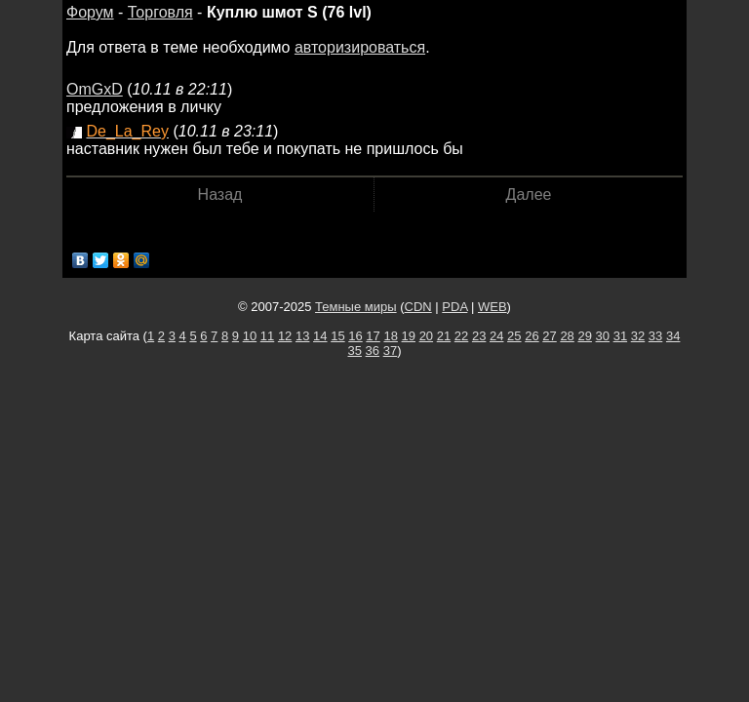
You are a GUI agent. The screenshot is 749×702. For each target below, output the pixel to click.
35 (355, 350)
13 (302, 336)
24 (496, 336)
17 (372, 336)
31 (620, 336)
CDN (418, 306)
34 (673, 336)
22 (461, 336)
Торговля (160, 12)
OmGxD (94, 89)
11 (267, 336)
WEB (492, 306)
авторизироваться (360, 47)
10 (249, 336)
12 (285, 336)
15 (337, 336)
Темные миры (356, 306)
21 (444, 336)
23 (479, 336)
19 (408, 336)
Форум (90, 12)
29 (584, 336)
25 (514, 336)
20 (426, 336)
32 (638, 336)
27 (549, 336)
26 (531, 336)
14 (320, 336)
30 (603, 336)
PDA (454, 306)
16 (355, 336)
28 (566, 336)
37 (390, 350)
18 (390, 336)
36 (372, 350)
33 (655, 336)
